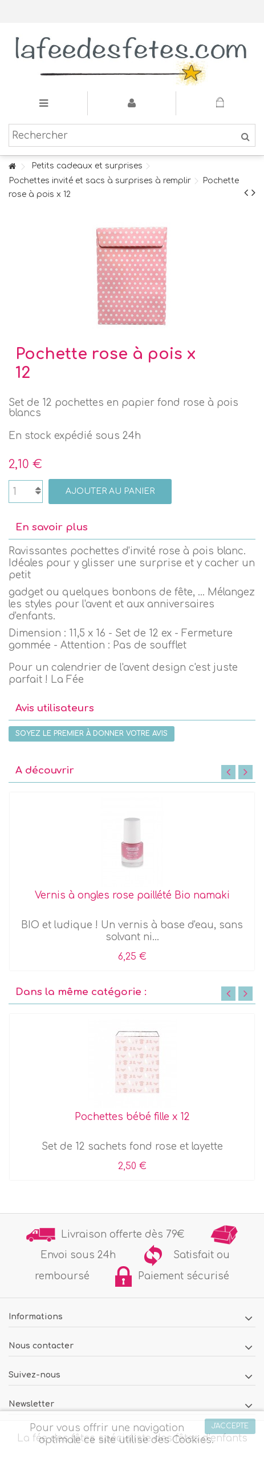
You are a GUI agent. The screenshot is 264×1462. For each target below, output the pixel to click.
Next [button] (245, 772)
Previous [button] (228, 772)
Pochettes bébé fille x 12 (132, 1116)
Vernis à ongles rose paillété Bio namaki (132, 895)
